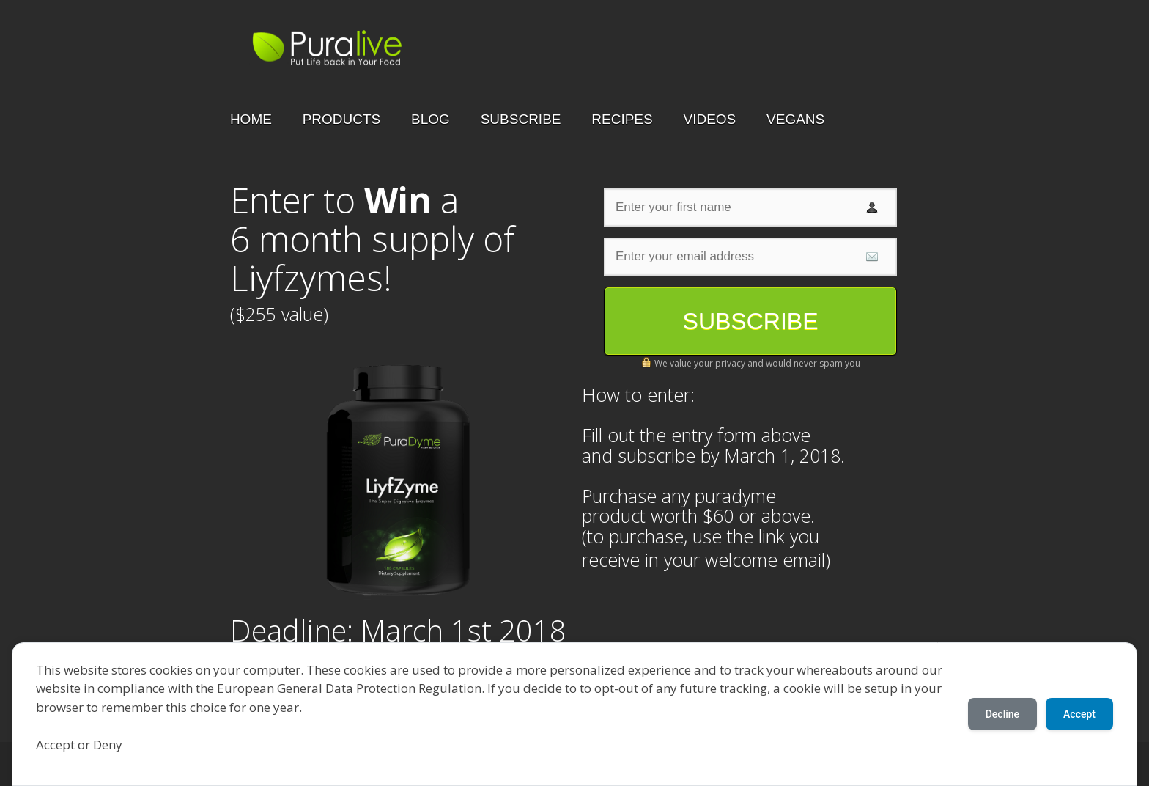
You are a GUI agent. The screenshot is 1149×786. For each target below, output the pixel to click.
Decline (1002, 714)
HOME (251, 119)
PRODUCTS (342, 119)
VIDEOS (709, 119)
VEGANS (795, 119)
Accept (1079, 714)
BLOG (430, 119)
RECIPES (621, 119)
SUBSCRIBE (521, 119)
